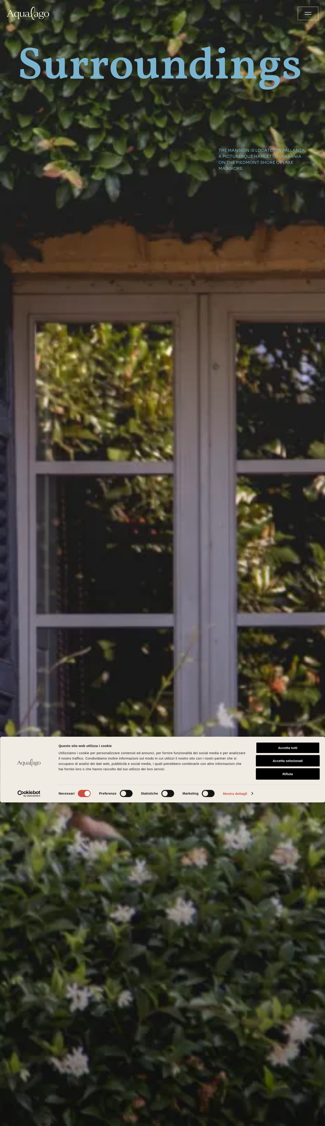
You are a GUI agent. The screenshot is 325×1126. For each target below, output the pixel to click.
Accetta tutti (288, 1071)
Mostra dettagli (235, 1117)
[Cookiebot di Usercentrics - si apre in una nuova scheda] (28, 1117)
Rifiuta (288, 1097)
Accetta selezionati (288, 1084)
